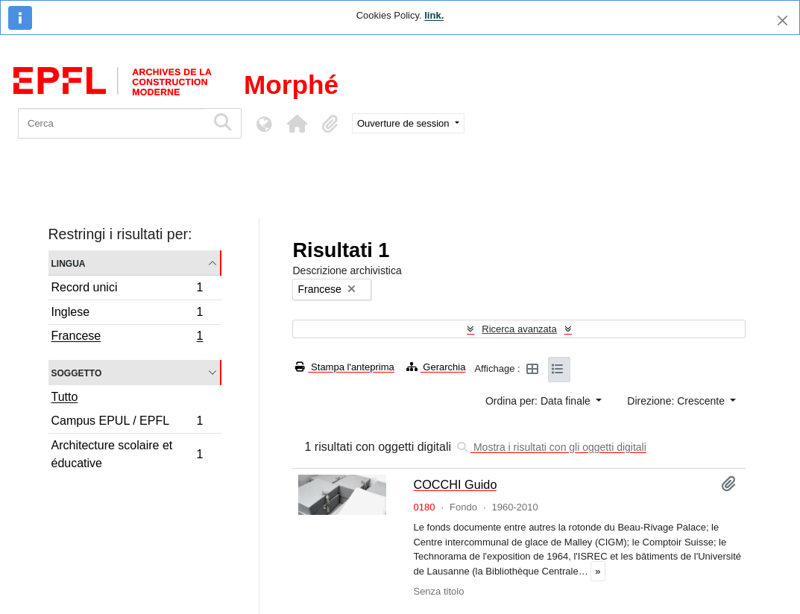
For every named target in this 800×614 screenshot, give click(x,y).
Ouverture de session (404, 123)
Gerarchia (436, 367)
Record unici (127, 289)
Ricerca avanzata (519, 329)
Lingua (68, 263)
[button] (296, 124)
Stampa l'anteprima (344, 367)
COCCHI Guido (455, 484)
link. (434, 15)
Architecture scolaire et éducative (127, 454)
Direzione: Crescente (677, 401)
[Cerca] (112, 123)
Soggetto (76, 372)
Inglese (127, 314)
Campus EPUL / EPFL (127, 423)
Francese (127, 337)
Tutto (64, 396)
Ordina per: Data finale (539, 401)
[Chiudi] (782, 20)
